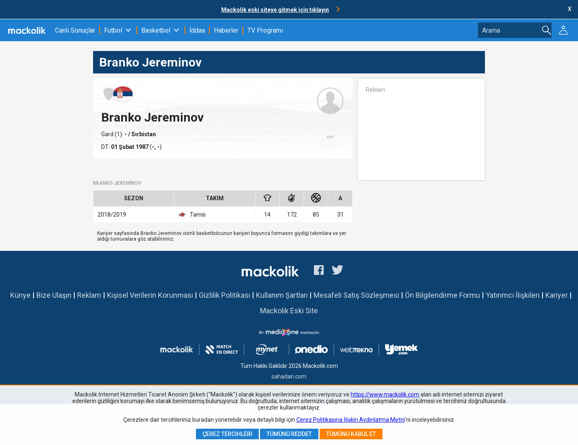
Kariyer (556, 295)
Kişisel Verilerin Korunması (150, 295)
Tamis (192, 214)
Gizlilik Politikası (224, 295)
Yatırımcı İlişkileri (513, 295)
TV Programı (265, 30)
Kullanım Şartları (282, 295)
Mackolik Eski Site (289, 310)
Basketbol (155, 30)
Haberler (226, 30)
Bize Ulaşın (53, 295)
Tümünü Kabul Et (351, 434)
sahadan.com (289, 376)
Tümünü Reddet (289, 434)
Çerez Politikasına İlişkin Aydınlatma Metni (350, 419)
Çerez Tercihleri (227, 434)
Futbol (113, 30)
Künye (20, 295)
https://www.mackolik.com (385, 394)
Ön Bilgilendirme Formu (442, 295)
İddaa (197, 30)
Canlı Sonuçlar (75, 30)
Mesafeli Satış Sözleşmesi (356, 295)
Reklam (89, 295)
